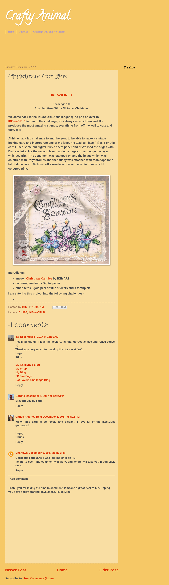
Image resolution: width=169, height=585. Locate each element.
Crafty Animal (37, 17)
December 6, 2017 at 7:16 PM (61, 416)
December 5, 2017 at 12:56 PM (45, 395)
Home (11, 31)
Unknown (21, 452)
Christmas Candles (39, 278)
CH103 (23, 312)
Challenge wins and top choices (49, 31)
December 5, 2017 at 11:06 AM (39, 336)
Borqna (20, 395)
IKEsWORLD (16, 121)
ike (17, 336)
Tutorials (23, 31)
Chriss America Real (28, 416)
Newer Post (15, 570)
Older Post (108, 570)
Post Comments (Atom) (38, 578)
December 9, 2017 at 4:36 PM (47, 452)
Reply (19, 385)
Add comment (19, 478)
